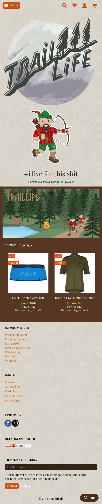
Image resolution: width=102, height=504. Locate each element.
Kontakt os (12, 356)
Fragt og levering (16, 339)
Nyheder (10, 244)
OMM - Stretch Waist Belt (28, 298)
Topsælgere (26, 245)
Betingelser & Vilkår (18, 348)
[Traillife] (51, 61)
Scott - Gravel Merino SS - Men (74, 298)
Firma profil (12, 343)
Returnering (13, 352)
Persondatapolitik (16, 335)
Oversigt (10, 360)
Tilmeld (12, 486)
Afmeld (25, 486)
